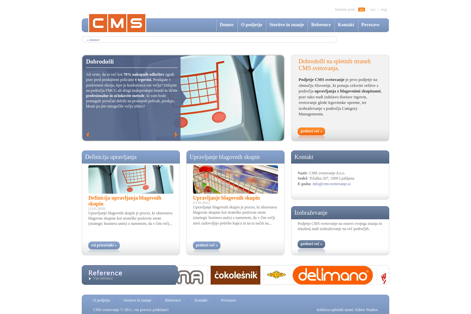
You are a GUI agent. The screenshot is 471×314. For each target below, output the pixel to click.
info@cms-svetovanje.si (332, 184)
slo (361, 9)
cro (372, 9)
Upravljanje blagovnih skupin (225, 157)
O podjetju (251, 24)
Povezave (370, 24)
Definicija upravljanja (110, 157)
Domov (227, 24)
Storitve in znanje (287, 24)
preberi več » (311, 131)
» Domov (93, 40)
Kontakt (346, 24)
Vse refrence (103, 278)
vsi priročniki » (104, 245)
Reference (321, 24)
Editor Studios (366, 309)
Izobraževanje (310, 212)
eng (384, 9)
